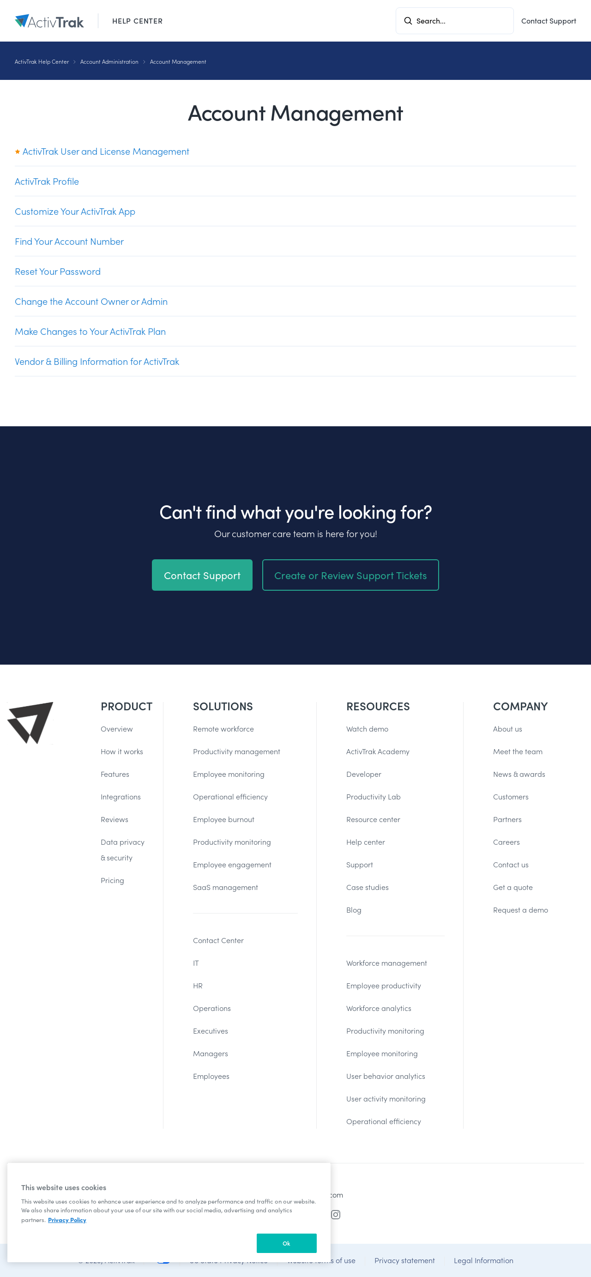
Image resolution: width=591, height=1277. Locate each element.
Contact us (511, 864)
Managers (210, 1053)
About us (507, 728)
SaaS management (225, 887)
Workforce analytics (378, 1008)
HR (198, 985)
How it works (122, 751)
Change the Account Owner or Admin (91, 301)
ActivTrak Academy (378, 751)
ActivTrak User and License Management (102, 151)
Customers (511, 796)
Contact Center (218, 940)
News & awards (519, 774)
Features (115, 774)
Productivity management (236, 751)
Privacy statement (404, 1260)
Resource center (373, 819)
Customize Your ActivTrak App (75, 211)
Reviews (114, 819)
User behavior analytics (385, 1076)
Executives (210, 1030)
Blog (354, 909)
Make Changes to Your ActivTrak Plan (90, 331)
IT (196, 963)
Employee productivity (383, 985)
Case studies (367, 887)
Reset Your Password (58, 271)
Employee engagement (232, 864)
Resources (378, 705)
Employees (211, 1076)
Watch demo (367, 728)
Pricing (112, 880)
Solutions (223, 705)
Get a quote (513, 887)
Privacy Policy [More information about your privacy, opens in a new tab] (67, 1219)
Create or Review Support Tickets (350, 582)
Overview (117, 728)
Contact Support (548, 20)
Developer (363, 774)
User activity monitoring (386, 1098)
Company (520, 705)
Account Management (178, 61)
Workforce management (386, 963)
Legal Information (483, 1260)
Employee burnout (223, 819)
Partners (507, 819)
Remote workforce (223, 728)
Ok (286, 1243)
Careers (506, 842)
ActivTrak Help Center (42, 61)
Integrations (121, 796)
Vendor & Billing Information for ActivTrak (97, 361)
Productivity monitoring (232, 842)
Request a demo (520, 909)
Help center (365, 842)
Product (123, 705)
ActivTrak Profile (47, 181)
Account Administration (109, 61)
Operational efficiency (230, 796)
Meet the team (518, 751)
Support (359, 864)
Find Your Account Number (69, 241)
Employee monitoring (229, 774)
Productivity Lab (373, 796)
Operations (212, 1008)
